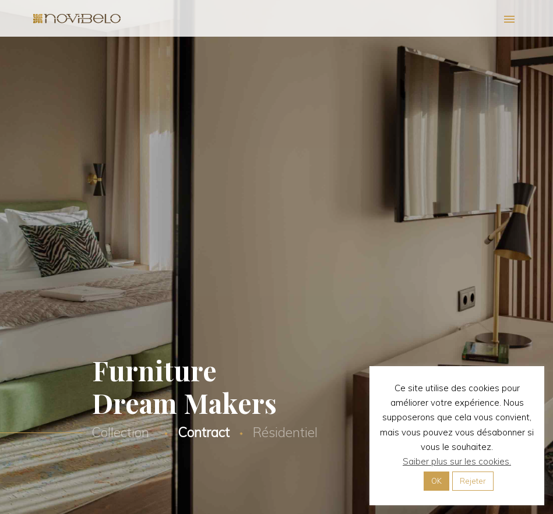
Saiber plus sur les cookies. (457, 461)
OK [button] (436, 480)
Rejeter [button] (473, 480)
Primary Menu (509, 19)
